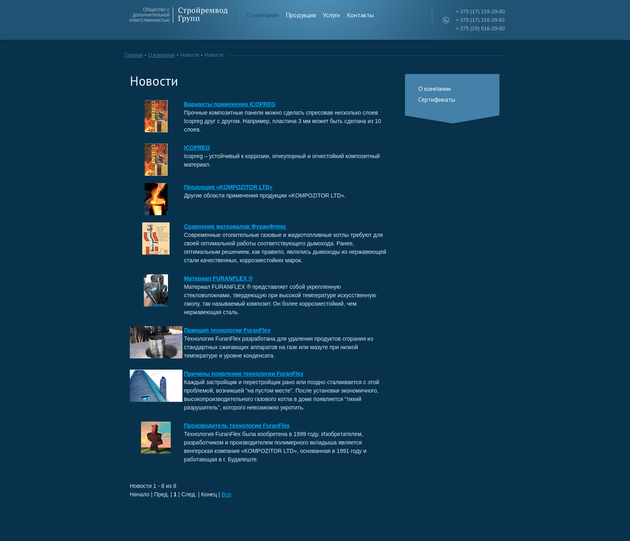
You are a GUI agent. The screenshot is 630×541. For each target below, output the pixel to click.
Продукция (301, 15)
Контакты (360, 15)
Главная (133, 55)
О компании (262, 15)
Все (226, 494)
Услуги (331, 15)
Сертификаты (436, 99)
